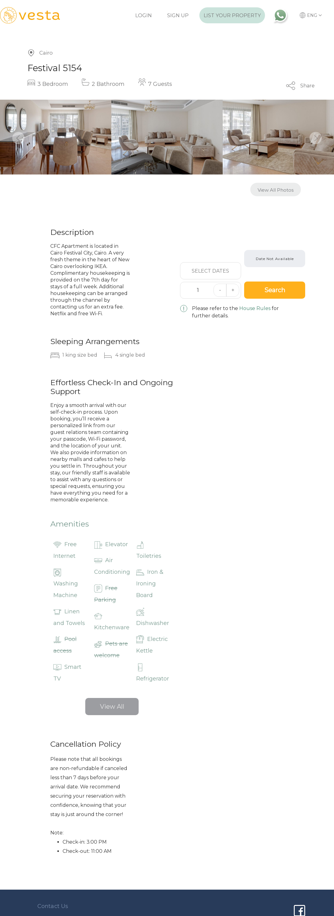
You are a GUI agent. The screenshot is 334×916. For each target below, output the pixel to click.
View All (112, 706)
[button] (18, 138)
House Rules (255, 308)
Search (274, 290)
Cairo (46, 53)
